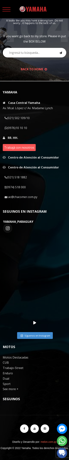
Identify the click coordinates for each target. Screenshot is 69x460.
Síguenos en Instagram (35, 335)
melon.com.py (49, 441)
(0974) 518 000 (15, 187)
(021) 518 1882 (16, 177)
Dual (6, 379)
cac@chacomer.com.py (21, 197)
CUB (6, 363)
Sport (6, 384)
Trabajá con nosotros (19, 148)
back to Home (34, 69)
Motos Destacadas (15, 357)
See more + (10, 389)
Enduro (8, 373)
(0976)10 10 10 (16, 128)
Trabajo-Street (13, 368)
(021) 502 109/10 (17, 118)
